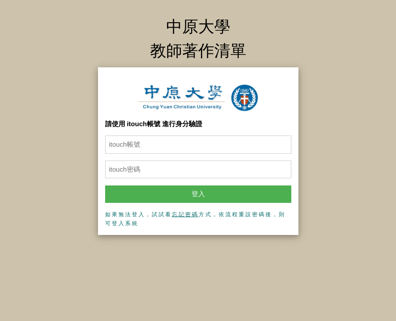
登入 (198, 194)
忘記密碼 (185, 214)
